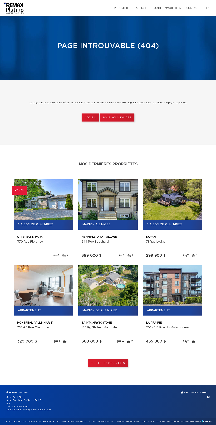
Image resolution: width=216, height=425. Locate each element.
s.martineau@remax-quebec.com (33, 410)
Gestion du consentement (180, 421)
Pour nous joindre (117, 118)
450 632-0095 (20, 407)
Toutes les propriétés (108, 363)
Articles (142, 8)
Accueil (90, 118)
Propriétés (122, 8)
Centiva (207, 421)
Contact (192, 8)
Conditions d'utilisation (153, 421)
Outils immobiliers (167, 8)
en (208, 8)
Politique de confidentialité (124, 421)
